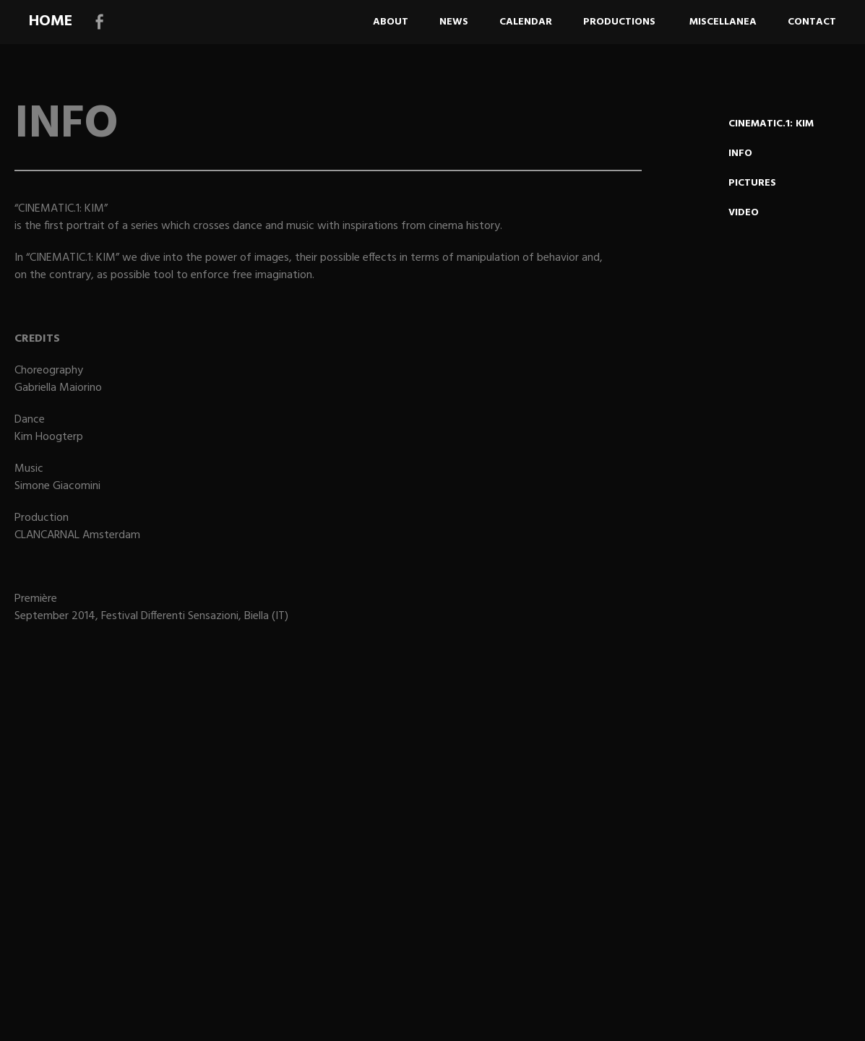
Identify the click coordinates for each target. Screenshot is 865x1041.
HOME (50, 21)
